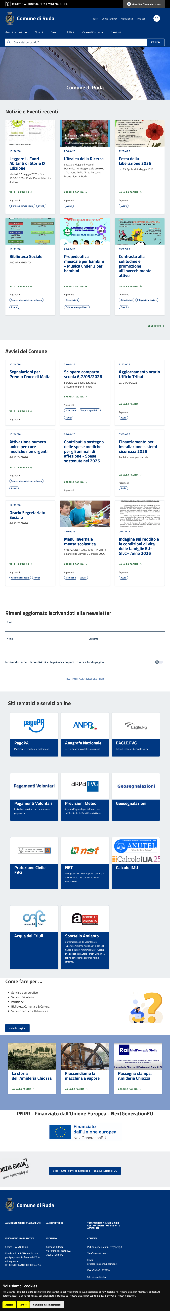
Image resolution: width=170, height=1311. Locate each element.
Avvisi (69, 417)
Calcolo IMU (127, 867)
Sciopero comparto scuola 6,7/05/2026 (83, 374)
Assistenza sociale (20, 577)
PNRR (95, 19)
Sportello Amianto (82, 935)
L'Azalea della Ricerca (84, 158)
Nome (10, 638)
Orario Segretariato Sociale (27, 515)
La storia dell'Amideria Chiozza (32, 1075)
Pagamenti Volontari (33, 803)
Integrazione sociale (147, 300)
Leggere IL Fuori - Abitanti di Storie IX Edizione (27, 163)
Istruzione (71, 410)
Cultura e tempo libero (22, 205)
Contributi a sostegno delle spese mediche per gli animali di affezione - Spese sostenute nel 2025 (84, 451)
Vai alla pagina (21, 192)
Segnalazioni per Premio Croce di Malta (29, 374)
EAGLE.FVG (126, 742)
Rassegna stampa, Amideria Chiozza (135, 1075)
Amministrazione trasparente (23, 1223)
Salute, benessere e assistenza (26, 300)
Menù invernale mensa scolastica (80, 541)
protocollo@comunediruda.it (102, 1264)
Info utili (141, 19)
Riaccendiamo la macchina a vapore (82, 1075)
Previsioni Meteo (80, 803)
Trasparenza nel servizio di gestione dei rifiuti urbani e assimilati (103, 1225)
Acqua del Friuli (28, 935)
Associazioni (72, 300)
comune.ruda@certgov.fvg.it (107, 1247)
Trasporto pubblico (89, 410)
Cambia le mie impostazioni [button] (47, 1304)
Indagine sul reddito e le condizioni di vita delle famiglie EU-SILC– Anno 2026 (139, 546)
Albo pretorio (54, 1223)
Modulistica (127, 19)
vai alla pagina (17, 1028)
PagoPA (21, 742)
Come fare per (109, 19)
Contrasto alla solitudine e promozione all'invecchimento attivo (135, 266)
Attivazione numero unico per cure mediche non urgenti (28, 446)
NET (69, 867)
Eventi (41, 205)
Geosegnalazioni (131, 803)
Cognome (93, 638)
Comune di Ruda (35, 1205)
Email (9, 622)
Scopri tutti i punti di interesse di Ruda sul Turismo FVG (85, 1171)
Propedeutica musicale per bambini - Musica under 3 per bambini (84, 263)
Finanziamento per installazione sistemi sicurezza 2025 (138, 446)
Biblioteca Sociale (25, 256)
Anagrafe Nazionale (83, 742)
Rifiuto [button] (23, 1304)
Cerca (155, 42)
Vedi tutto (156, 326)
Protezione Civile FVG (29, 869)
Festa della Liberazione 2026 (135, 161)
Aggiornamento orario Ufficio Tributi (139, 374)
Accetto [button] (9, 1304)
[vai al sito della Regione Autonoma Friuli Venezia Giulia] (38, 4)
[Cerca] (156, 18)
